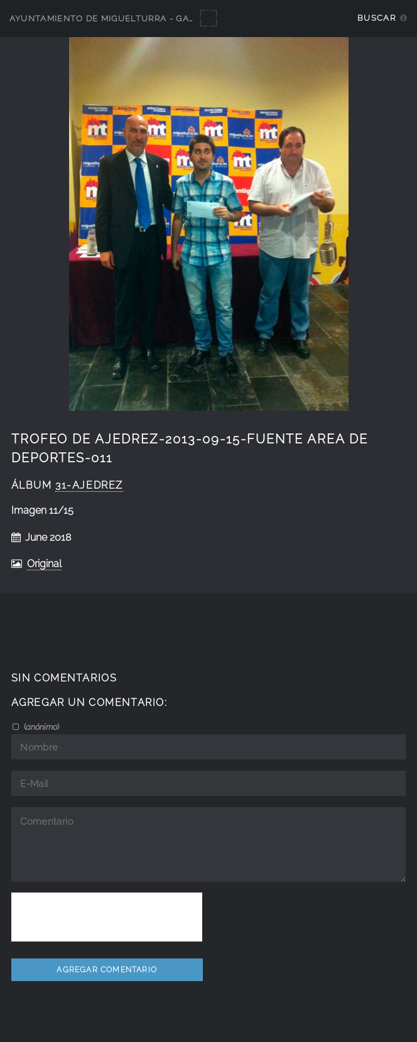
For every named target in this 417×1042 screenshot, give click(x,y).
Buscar (376, 18)
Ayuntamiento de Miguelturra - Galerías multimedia (145, 18)
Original (44, 564)
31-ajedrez (89, 485)
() (40, 727)
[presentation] (106, 917)
